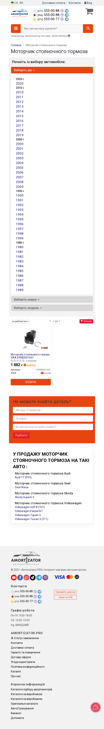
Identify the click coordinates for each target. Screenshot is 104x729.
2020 (20, 83)
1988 (20, 285)
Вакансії (16, 713)
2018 (20, 130)
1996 (20, 224)
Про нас (16, 676)
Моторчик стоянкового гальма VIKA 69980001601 (30, 356)
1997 (20, 229)
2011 (20, 97)
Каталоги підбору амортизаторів (31, 689)
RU (21, 2)
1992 (20, 205)
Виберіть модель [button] (28, 308)
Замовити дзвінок (65, 592)
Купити (31, 382)
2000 (20, 144)
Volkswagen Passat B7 (28, 511)
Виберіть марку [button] (26, 299)
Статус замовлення (25, 638)
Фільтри (86, 321)
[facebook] (20, 577)
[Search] (88, 28)
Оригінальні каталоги (24, 703)
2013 (20, 106)
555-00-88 (46, 11)
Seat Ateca (21, 487)
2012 (20, 102)
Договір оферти (21, 657)
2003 (20, 158)
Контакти (75, 2)
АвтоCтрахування (22, 708)
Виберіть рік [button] (24, 70)
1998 (20, 233)
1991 (20, 200)
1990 (20, 195)
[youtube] (14, 577)
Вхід (88, 2)
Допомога (17, 717)
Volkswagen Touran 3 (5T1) (31, 519)
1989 (20, 290)
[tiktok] (33, 577)
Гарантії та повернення (25, 652)
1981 (20, 252)
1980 (20, 247)
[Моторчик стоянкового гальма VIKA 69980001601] (30, 339)
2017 (20, 125)
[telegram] (39, 577)
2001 (20, 148)
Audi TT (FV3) (23, 477)
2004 (20, 163)
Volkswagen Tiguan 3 (28, 515)
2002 (20, 153)
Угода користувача (23, 661)
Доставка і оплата (53, 2)
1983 (20, 261)
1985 (20, 271)
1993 (20, 210)
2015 (20, 116)
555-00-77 (46, 19)
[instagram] (26, 577)
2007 (20, 177)
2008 (20, 182)
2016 (20, 121)
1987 (20, 280)
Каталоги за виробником (26, 694)
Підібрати (21, 435)
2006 (20, 172)
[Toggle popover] (95, 707)
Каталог (16, 671)
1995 (20, 219)
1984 (20, 266)
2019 (20, 135)
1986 (20, 276)
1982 (20, 256)
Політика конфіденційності (28, 666)
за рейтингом (20, 321)
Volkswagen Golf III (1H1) (30, 507)
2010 (20, 92)
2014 (20, 111)
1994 (20, 214)
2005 (20, 168)
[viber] (45, 577)
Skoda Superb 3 (24, 497)
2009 (20, 187)
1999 (20, 238)
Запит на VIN (65, 597)
